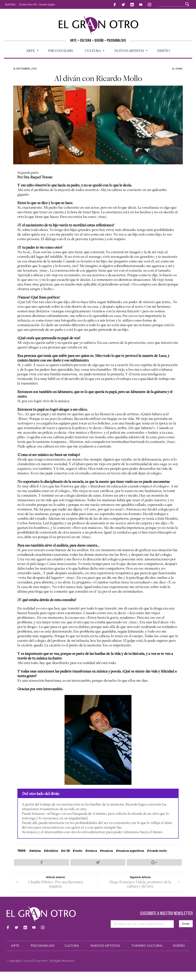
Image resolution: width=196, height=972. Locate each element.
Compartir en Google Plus (154, 862)
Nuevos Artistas (128, 51)
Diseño (163, 50)
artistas (36, 850)
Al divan (177, 68)
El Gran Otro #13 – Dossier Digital (37, 4)
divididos (52, 850)
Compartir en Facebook (41, 862)
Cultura (92, 51)
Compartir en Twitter (98, 862)
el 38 (66, 850)
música (92, 850)
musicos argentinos (131, 850)
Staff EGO (10, 4)
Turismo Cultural (147, 946)
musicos (107, 850)
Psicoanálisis (60, 50)
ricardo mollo (158, 850)
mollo (78, 850)
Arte (30, 51)
